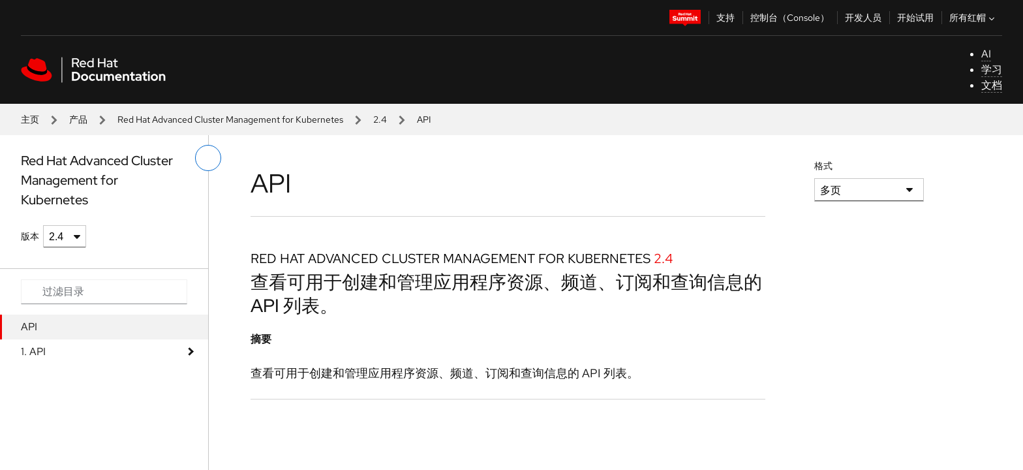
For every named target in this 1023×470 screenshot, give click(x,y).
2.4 (380, 119)
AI (986, 54)
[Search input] (104, 291)
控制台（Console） (789, 18)
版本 (30, 236)
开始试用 (915, 18)
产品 (78, 119)
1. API (33, 351)
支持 (725, 18)
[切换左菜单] (208, 158)
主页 (30, 119)
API (29, 327)
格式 (823, 166)
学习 (991, 69)
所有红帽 (973, 18)
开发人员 (863, 18)
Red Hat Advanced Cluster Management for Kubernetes (230, 119)
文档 (991, 85)
